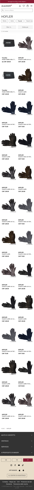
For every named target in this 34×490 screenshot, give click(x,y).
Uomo (12, 21)
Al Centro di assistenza (17, 475)
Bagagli (20, 21)
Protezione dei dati (26, 481)
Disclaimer (9, 484)
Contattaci (5, 481)
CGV (18, 481)
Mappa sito (12, 481)
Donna (4, 21)
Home (3, 428)
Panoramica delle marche (20, 484)
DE (6, 460)
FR (17, 460)
